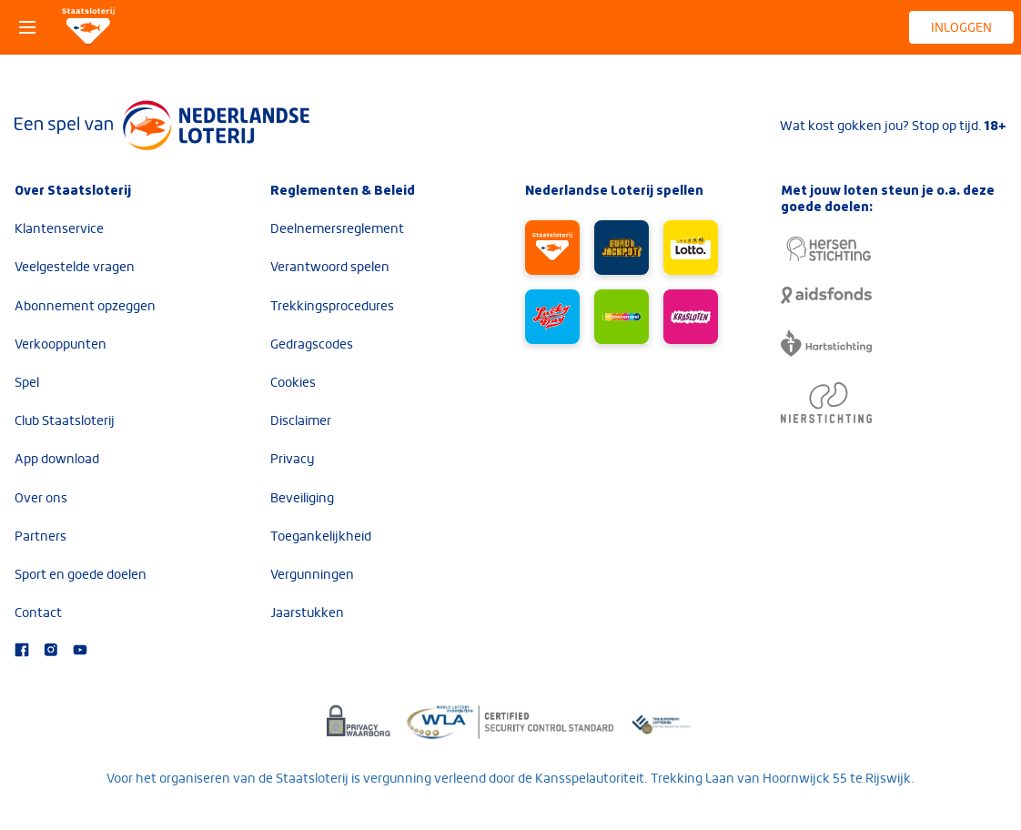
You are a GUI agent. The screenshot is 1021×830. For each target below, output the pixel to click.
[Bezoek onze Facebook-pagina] (22, 652)
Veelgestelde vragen (75, 266)
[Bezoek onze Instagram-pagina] (51, 652)
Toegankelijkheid (320, 536)
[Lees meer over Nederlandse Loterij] (162, 125)
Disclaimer (300, 420)
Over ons (41, 498)
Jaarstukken (307, 612)
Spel (27, 382)
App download (57, 458)
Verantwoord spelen (329, 266)
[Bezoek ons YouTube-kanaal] (80, 652)
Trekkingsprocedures (332, 306)
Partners (40, 536)
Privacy (292, 458)
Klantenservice (59, 228)
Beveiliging (302, 498)
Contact (38, 612)
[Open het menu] (27, 27)
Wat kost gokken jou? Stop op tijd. (893, 125)
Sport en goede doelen (81, 574)
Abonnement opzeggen (85, 306)
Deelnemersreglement (337, 228)
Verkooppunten (60, 344)
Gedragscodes (311, 344)
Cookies (293, 382)
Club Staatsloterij (65, 420)
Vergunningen (312, 574)
